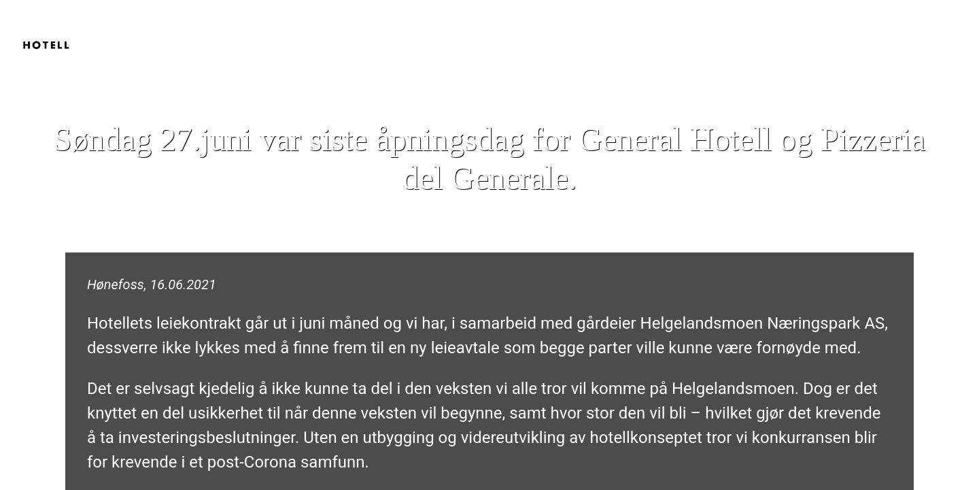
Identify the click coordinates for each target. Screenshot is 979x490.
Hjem (809, 27)
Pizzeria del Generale (906, 27)
